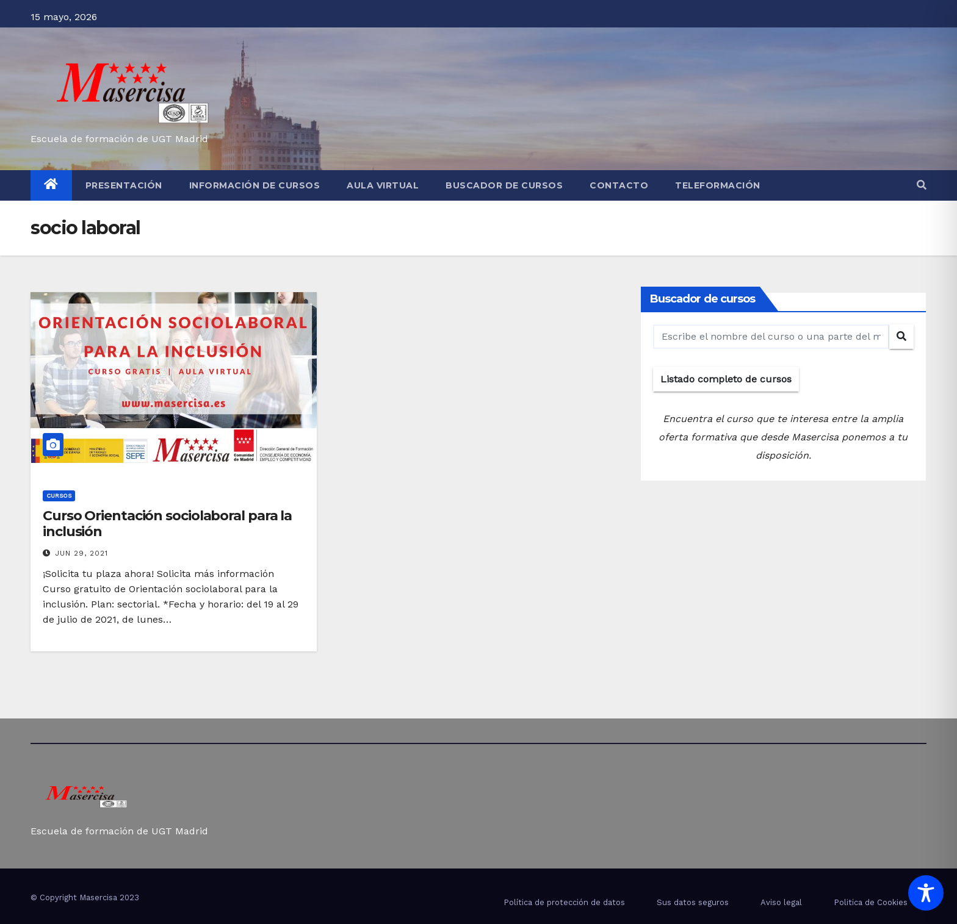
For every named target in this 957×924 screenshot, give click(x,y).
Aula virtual (383, 185)
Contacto (619, 185)
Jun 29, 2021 (81, 553)
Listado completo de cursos (726, 379)
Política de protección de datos (564, 902)
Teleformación (717, 185)
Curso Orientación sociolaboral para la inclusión (167, 523)
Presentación (123, 185)
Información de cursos (254, 185)
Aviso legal (781, 902)
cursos (58, 495)
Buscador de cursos (504, 185)
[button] (921, 185)
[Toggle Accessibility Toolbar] (926, 893)
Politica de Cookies (871, 902)
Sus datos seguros (693, 902)
